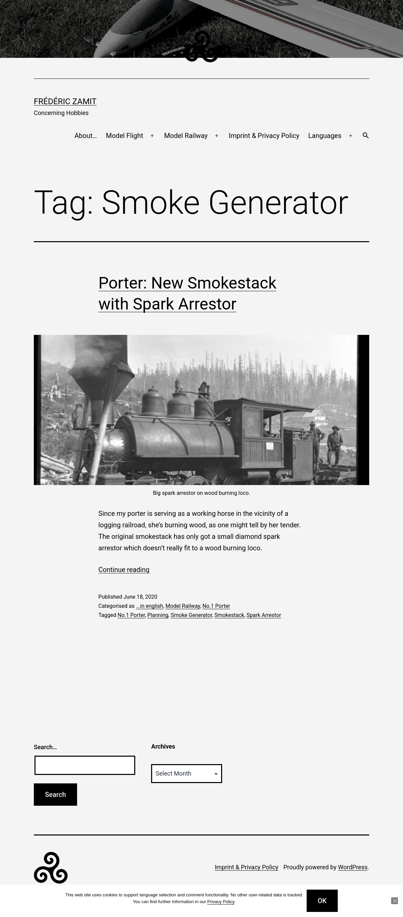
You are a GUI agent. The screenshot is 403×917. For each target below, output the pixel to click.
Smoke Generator (191, 615)
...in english (149, 606)
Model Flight (124, 136)
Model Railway (186, 136)
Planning (157, 615)
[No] (394, 900)
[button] (366, 136)
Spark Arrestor (263, 615)
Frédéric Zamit (65, 101)
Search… (45, 747)
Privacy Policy (220, 901)
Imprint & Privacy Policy (264, 136)
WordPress (353, 867)
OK (322, 901)
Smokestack (229, 615)
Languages (324, 136)
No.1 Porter (216, 606)
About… (85, 136)
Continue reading (123, 570)
